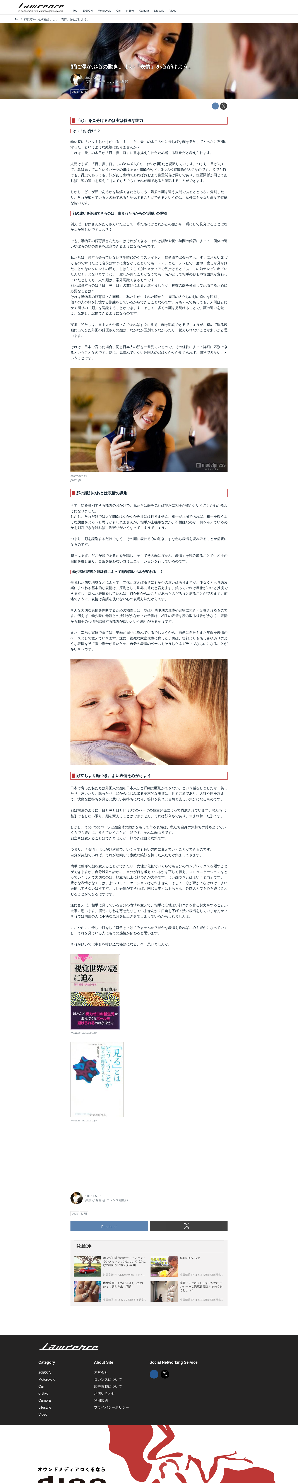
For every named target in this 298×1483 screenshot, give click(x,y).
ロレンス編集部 (117, 81)
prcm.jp (75, 480)
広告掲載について (108, 1386)
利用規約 (101, 1400)
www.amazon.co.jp (83, 1032)
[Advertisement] (103, 1156)
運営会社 (101, 1372)
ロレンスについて (108, 1379)
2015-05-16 (93, 77)
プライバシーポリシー (111, 1407)
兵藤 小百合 (93, 81)
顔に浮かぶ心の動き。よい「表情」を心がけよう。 (132, 67)
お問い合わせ (104, 1393)
